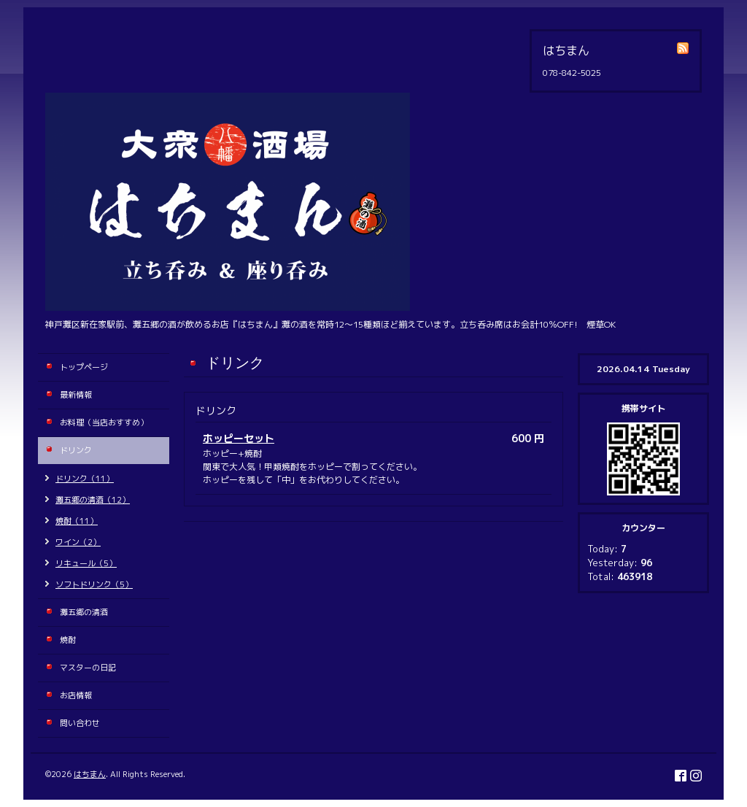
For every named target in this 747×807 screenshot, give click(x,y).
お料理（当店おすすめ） (104, 422)
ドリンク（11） (84, 478)
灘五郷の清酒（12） (92, 500)
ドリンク (76, 450)
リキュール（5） (86, 563)
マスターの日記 (88, 667)
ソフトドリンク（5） (94, 584)
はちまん (90, 774)
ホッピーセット (238, 438)
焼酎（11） (76, 521)
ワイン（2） (78, 542)
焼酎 (68, 640)
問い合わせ (80, 723)
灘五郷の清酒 (84, 612)
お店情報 (76, 695)
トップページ (84, 367)
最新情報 (76, 395)
